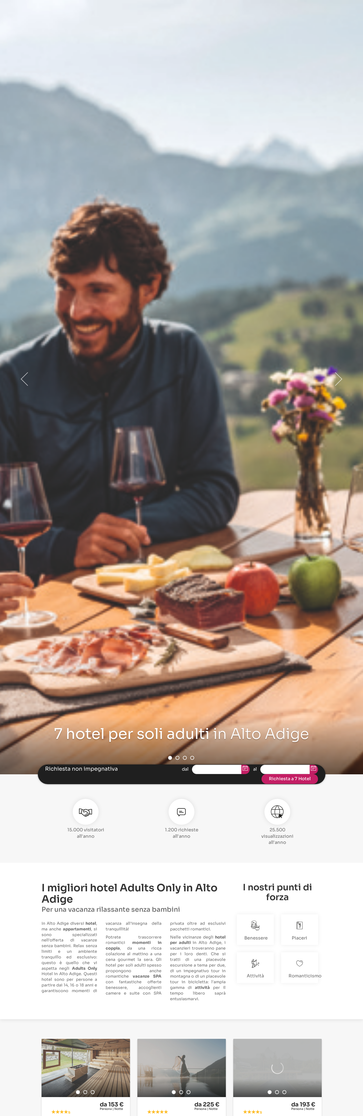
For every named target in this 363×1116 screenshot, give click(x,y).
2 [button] (177, 758)
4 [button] (192, 758)
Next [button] (338, 379)
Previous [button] (24, 379)
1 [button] (170, 758)
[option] (86, 1068)
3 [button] (185, 758)
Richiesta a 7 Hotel (290, 778)
